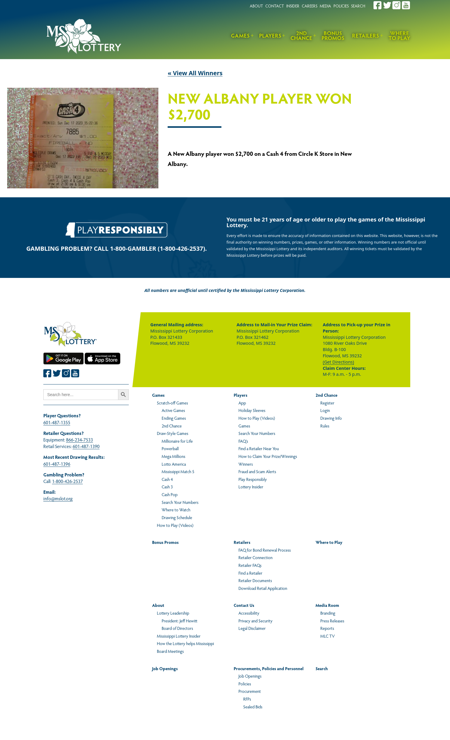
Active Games (173, 410)
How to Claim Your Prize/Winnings (267, 456)
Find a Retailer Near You (258, 448)
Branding (327, 613)
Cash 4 (167, 479)
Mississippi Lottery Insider (178, 636)
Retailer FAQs (249, 565)
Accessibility (248, 613)
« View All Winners (195, 73)
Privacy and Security (255, 621)
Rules (324, 426)
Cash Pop (169, 494)
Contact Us (244, 605)
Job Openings (165, 668)
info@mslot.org (58, 498)
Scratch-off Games (172, 403)
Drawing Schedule (177, 517)
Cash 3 (167, 487)
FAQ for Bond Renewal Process (264, 550)
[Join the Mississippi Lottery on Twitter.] (387, 5)
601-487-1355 (56, 422)
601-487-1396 (56, 464)
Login (325, 410)
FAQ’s (243, 441)
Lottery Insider (250, 487)
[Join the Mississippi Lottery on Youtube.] (406, 5)
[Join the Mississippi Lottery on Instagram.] (396, 5)
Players (270, 35)
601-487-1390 (86, 446)
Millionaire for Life (177, 441)
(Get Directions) (338, 362)
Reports (327, 628)
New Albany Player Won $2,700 (260, 106)
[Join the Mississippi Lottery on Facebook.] (378, 5)
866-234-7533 (79, 439)
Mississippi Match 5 (178, 471)
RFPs (247, 699)
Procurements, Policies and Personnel (269, 668)
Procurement (249, 691)
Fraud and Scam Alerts (257, 471)
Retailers (365, 35)
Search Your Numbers (180, 502)
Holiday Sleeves (251, 410)
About (158, 605)
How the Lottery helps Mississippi (185, 643)
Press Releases (332, 621)
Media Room (327, 605)
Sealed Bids (252, 707)
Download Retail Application (262, 588)
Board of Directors (177, 628)
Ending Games (174, 418)
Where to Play (399, 35)
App (242, 403)
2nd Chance (301, 35)
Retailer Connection (255, 557)
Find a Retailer (250, 573)
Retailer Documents (255, 580)
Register (327, 403)
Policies (244, 684)
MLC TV (327, 636)
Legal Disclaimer (252, 628)
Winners (245, 464)
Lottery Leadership (173, 613)
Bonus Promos (333, 35)
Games (240, 35)
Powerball (170, 448)
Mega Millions (173, 456)
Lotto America (174, 464)
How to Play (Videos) (175, 525)
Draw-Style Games (172, 433)
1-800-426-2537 (67, 481)
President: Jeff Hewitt (179, 621)
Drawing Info (331, 418)
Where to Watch (176, 510)
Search (322, 668)
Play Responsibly (252, 479)
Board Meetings (170, 651)
